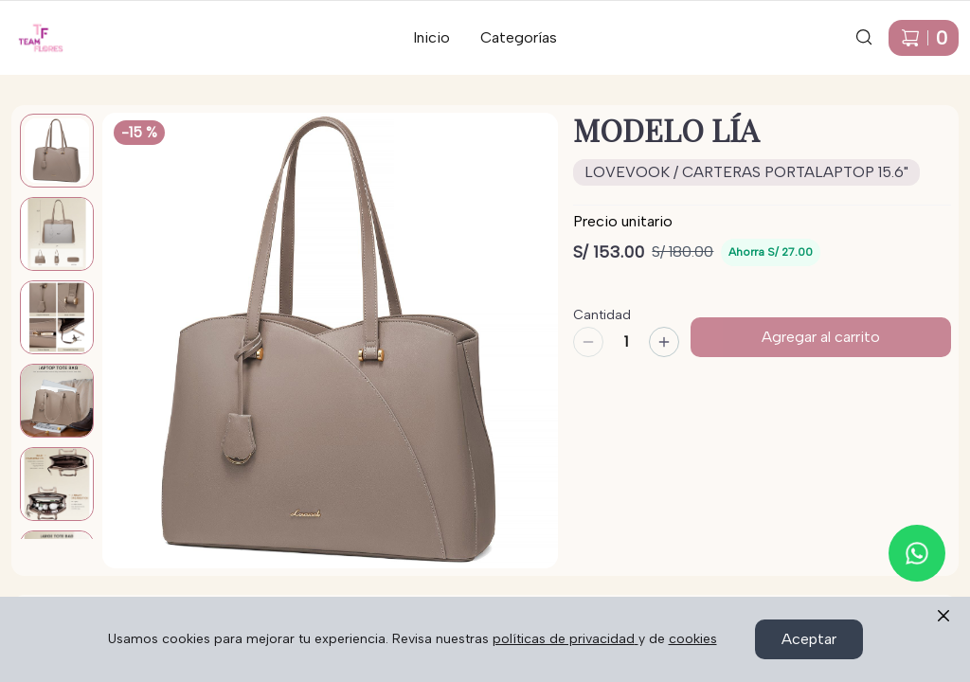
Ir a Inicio (29, 26)
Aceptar (808, 639)
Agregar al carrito (821, 337)
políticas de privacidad (565, 639)
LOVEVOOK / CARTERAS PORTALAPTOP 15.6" (746, 172)
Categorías (518, 37)
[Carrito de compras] (924, 38)
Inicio (431, 37)
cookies (693, 639)
